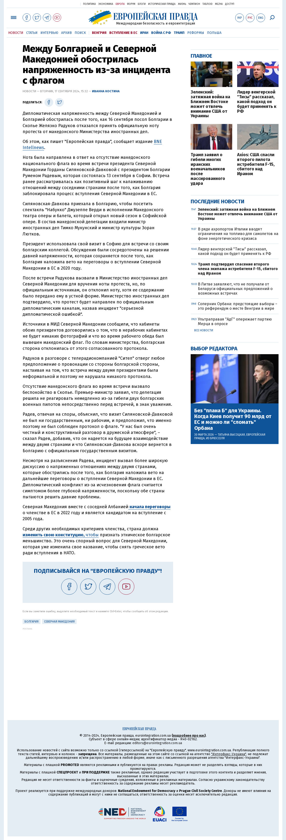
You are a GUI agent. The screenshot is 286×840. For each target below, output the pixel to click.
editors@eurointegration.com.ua (157, 743)
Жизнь (182, 4)
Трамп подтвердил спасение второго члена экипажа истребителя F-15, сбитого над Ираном (238, 269)
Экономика (105, 4)
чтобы (61, 534)
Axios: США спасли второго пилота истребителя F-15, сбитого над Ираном (255, 164)
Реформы (195, 33)
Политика (89, 4)
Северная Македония (59, 621)
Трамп (179, 33)
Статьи (32, 33)
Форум (131, 4)
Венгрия (99, 33)
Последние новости (217, 201)
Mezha (219, 4)
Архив (66, 33)
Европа (120, 4)
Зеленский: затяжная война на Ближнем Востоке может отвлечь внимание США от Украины (210, 104)
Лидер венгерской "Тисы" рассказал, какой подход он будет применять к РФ (256, 102)
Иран (144, 33)
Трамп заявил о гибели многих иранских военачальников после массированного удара (208, 169)
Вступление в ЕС (123, 33)
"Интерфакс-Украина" (228, 754)
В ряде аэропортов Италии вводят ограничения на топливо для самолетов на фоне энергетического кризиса (238, 234)
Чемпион (194, 4)
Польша (214, 33)
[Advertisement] (98, 663)
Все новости (203, 330)
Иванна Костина (106, 91)
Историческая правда (162, 4)
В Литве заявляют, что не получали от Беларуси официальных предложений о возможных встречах (235, 289)
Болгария (32, 621)
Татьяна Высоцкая (231, 434)
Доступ (229, 4)
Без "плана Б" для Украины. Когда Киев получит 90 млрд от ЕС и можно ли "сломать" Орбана (232, 419)
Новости (15, 33)
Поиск (80, 33)
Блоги (142, 4)
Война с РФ (161, 33)
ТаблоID (207, 4)
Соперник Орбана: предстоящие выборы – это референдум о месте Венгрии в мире (237, 306)
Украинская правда (65, 4)
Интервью (49, 33)
